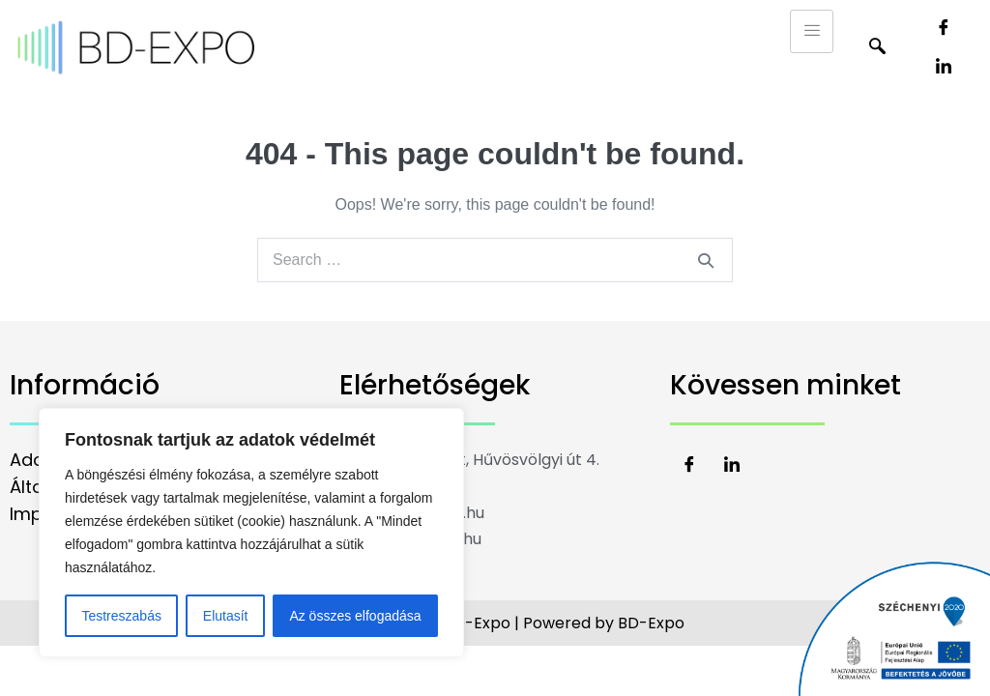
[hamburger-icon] (811, 31)
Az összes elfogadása (355, 616)
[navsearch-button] (877, 48)
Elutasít (225, 616)
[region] (251, 532)
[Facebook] (943, 29)
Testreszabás (120, 616)
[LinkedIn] (943, 67)
